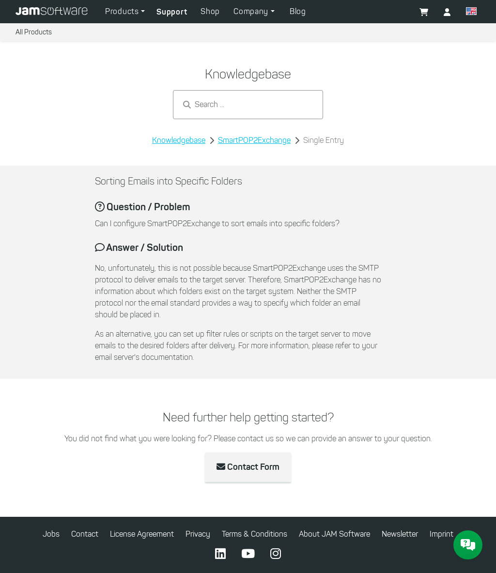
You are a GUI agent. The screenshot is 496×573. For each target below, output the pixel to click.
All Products (34, 32)
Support (171, 11)
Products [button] (123, 11)
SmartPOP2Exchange (254, 140)
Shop (210, 11)
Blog (298, 11)
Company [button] (252, 11)
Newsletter (400, 534)
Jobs (51, 534)
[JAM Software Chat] (467, 544)
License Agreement (142, 534)
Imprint (441, 534)
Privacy (198, 534)
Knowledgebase (178, 140)
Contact (84, 534)
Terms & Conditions (254, 534)
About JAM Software (334, 534)
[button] (471, 12)
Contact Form (248, 467)
